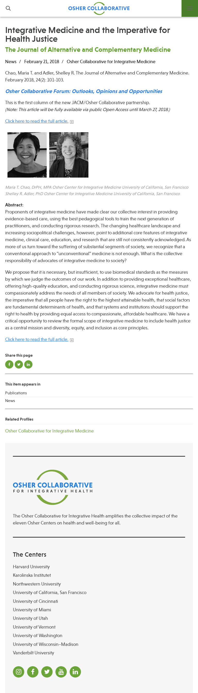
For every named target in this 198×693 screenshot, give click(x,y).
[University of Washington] (99, 636)
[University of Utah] (99, 618)
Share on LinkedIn (28, 364)
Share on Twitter (19, 364)
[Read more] (99, 155)
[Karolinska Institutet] (99, 575)
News (10, 400)
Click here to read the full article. (36, 121)
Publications (16, 393)
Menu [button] (190, 8)
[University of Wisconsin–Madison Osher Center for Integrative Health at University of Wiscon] (99, 644)
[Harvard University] (99, 567)
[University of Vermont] (99, 627)
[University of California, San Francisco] (99, 593)
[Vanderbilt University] (99, 653)
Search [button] (8, 8)
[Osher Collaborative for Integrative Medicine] (99, 431)
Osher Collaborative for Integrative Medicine (111, 61)
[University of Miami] (99, 610)
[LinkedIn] (75, 672)
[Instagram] (18, 672)
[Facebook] (32, 672)
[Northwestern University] (99, 584)
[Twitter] (47, 672)
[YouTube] (61, 672)
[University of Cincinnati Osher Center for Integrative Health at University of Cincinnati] (99, 601)
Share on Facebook (9, 364)
